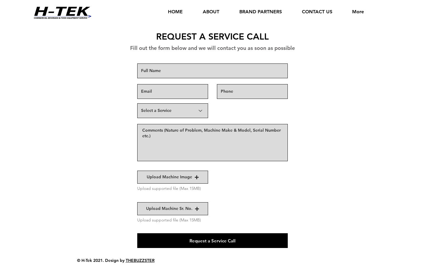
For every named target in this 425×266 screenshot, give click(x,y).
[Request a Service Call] (212, 240)
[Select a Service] (172, 110)
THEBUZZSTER (140, 260)
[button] (172, 177)
